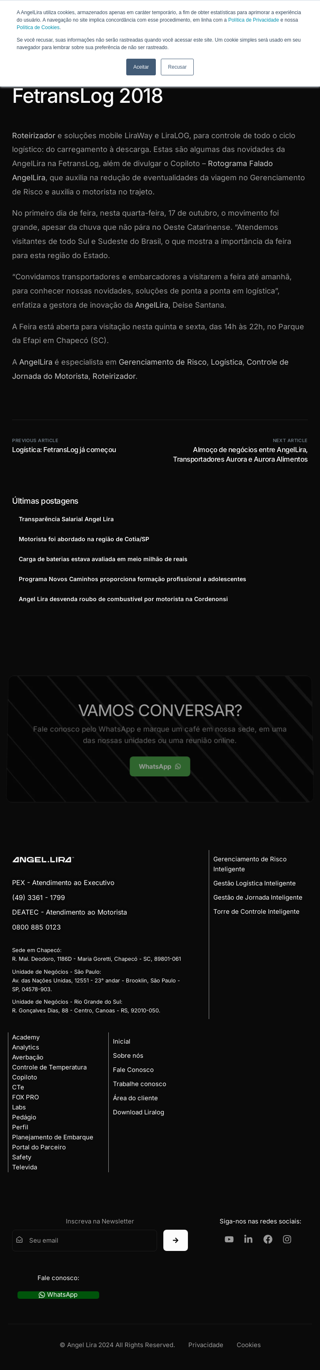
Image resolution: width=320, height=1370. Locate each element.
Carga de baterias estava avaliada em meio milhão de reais (103, 558)
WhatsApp (58, 1294)
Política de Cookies (38, 27)
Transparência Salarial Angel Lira (66, 518)
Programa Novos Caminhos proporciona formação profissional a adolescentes (132, 578)
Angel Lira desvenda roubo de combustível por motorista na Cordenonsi (123, 598)
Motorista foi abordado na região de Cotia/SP (84, 538)
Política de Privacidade (253, 20)
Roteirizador (33, 135)
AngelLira (151, 305)
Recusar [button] (177, 67)
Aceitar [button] (141, 67)
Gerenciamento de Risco (163, 362)
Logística (226, 362)
